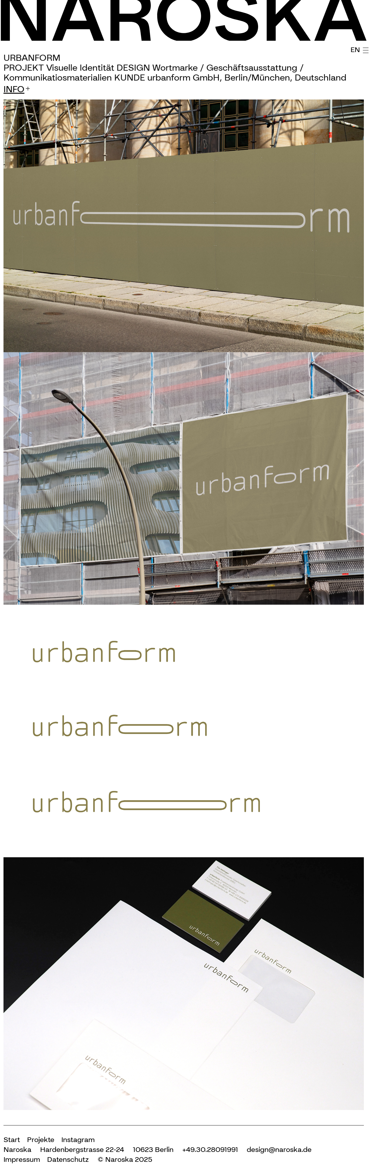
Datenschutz (68, 1159)
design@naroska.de (279, 1149)
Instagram (78, 1139)
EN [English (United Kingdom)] (355, 49)
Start (11, 1139)
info (13, 89)
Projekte (40, 1139)
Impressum (21, 1159)
